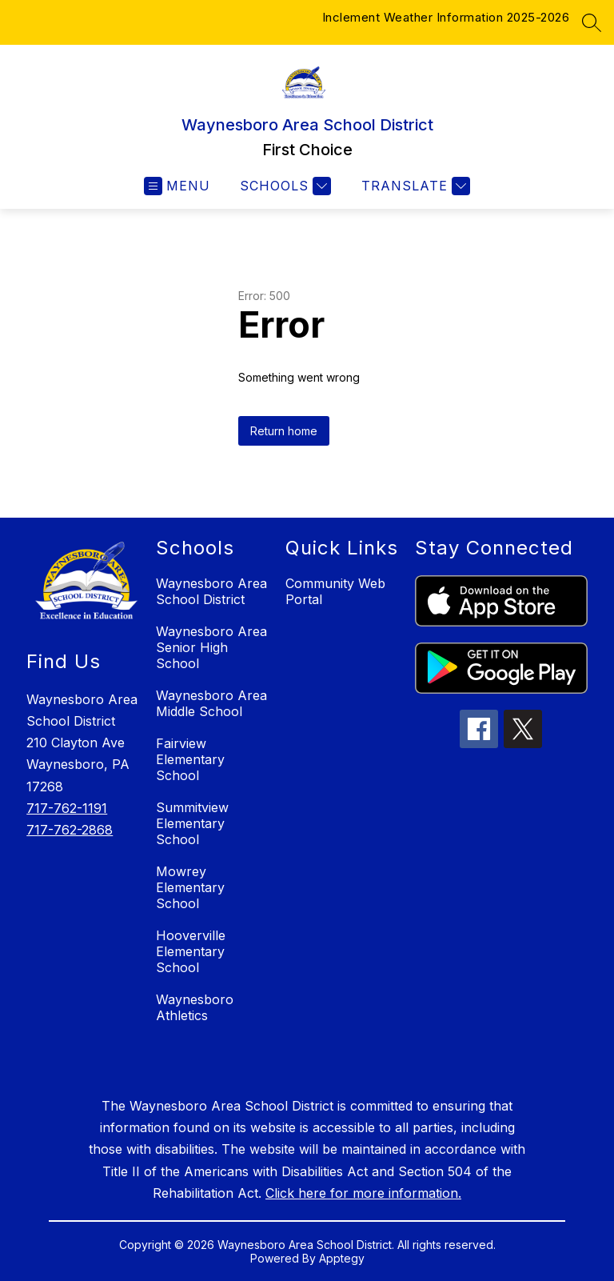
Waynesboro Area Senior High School (211, 647)
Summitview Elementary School (192, 823)
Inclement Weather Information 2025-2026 (446, 17)
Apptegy (342, 1258)
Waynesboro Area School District (211, 591)
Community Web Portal (335, 591)
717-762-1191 (66, 808)
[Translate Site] (413, 186)
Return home (283, 431)
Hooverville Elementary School (190, 951)
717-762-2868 (69, 830)
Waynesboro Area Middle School (211, 703)
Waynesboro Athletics (194, 1007)
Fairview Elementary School (190, 759)
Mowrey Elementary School (190, 887)
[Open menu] (177, 186)
